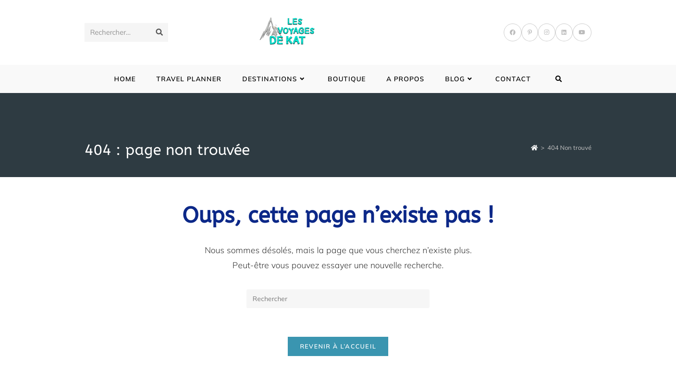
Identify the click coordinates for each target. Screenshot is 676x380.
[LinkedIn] (564, 32)
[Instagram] (546, 32)
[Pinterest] (530, 32)
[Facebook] (513, 32)
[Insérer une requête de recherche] (338, 298)
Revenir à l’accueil (338, 346)
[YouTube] (582, 32)
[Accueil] (534, 147)
